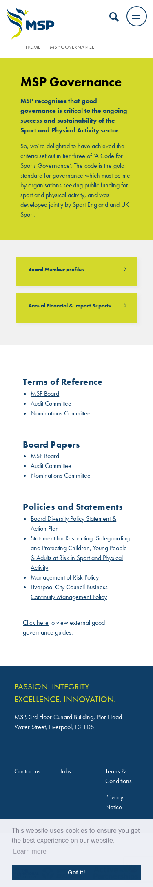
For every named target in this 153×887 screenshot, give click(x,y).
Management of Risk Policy (65, 577)
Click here (36, 622)
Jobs (65, 771)
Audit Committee (51, 403)
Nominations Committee (61, 413)
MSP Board (45, 393)
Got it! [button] (76, 872)
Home (33, 47)
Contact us (27, 771)
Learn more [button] (30, 851)
